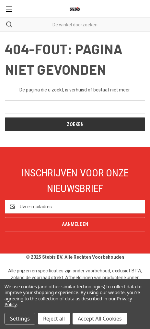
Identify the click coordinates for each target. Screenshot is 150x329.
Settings (20, 318)
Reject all (54, 318)
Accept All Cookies (100, 318)
